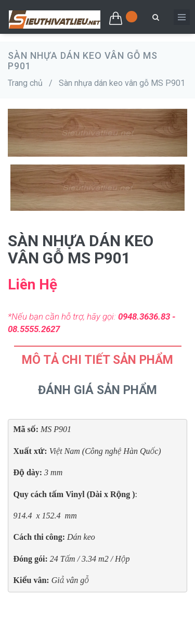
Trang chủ (25, 83)
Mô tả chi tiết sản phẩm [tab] (97, 360)
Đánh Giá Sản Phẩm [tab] (97, 390)
